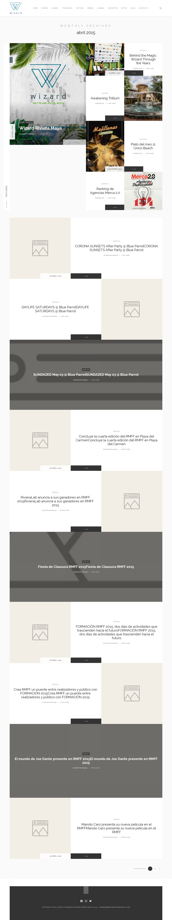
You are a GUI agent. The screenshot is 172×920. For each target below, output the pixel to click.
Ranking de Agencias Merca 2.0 (105, 191)
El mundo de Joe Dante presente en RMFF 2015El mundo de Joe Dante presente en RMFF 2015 (86, 761)
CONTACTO (143, 8)
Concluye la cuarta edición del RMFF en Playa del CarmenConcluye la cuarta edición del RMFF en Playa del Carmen (116, 440)
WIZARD (44, 8)
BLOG (133, 8)
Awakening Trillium (105, 98)
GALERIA (100, 8)
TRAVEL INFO (67, 8)
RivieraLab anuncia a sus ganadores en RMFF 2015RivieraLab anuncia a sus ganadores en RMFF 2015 (55, 501)
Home (22, 122)
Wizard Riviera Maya (40, 128)
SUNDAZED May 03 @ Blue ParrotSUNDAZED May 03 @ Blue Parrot (86, 375)
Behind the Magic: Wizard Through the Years (143, 59)
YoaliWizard (137, 68)
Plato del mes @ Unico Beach (143, 146)
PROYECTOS (113, 8)
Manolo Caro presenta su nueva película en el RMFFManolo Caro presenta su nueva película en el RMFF (116, 828)
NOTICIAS (80, 8)
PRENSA (91, 8)
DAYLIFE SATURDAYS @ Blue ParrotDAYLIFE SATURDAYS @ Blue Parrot (55, 309)
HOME (35, 8)
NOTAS (124, 8)
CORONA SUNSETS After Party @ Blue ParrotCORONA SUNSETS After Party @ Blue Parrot (116, 248)
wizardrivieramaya (27, 134)
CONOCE (55, 8)
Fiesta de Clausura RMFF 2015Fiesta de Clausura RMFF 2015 (86, 567)
